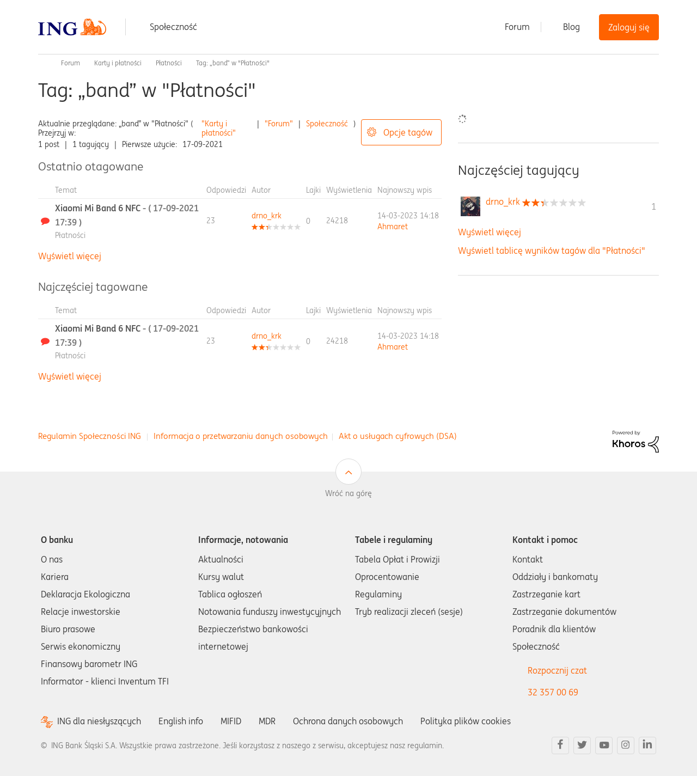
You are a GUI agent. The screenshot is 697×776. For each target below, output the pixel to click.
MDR (267, 721)
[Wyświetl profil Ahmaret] (392, 226)
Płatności (169, 63)
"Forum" (279, 124)
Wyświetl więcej (69, 255)
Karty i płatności (118, 63)
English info (180, 721)
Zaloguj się (629, 27)
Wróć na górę (348, 493)
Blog (571, 26)
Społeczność (173, 26)
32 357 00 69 (553, 692)
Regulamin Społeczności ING (89, 436)
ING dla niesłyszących (99, 721)
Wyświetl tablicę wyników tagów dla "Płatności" (551, 250)
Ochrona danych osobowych (348, 721)
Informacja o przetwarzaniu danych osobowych (241, 436)
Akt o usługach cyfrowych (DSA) (398, 436)
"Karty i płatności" (218, 128)
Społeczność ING (42, 63)
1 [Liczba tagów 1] (653, 206)
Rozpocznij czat (557, 670)
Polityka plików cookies (465, 721)
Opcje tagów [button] (407, 132)
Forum (517, 26)
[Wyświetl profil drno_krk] (267, 216)
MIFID (231, 721)
